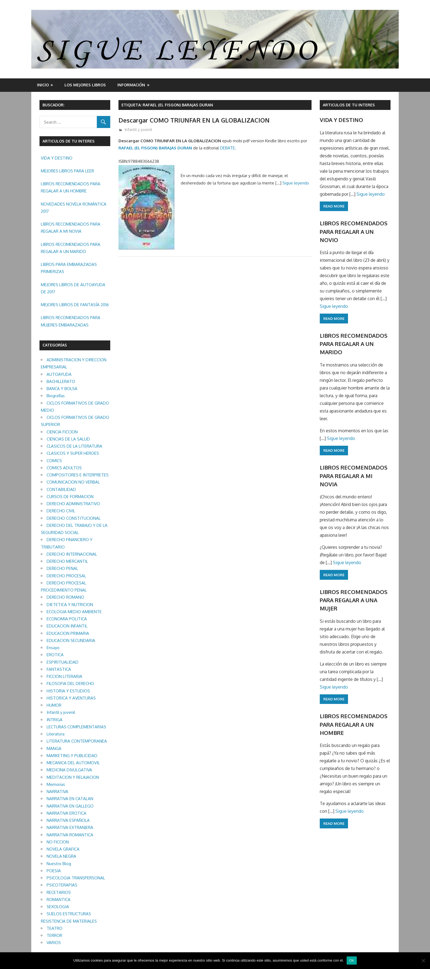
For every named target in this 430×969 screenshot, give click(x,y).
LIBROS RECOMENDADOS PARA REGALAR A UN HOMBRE (70, 187)
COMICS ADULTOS (64, 467)
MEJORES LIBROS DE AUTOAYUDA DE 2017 (73, 288)
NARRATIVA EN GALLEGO (70, 806)
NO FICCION (58, 842)
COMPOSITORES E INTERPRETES (78, 475)
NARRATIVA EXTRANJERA (70, 827)
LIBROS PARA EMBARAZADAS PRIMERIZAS (69, 268)
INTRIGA (55, 719)
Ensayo (53, 647)
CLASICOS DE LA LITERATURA (74, 446)
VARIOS (54, 942)
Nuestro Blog (59, 863)
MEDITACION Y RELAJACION (73, 777)
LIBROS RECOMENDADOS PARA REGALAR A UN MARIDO (70, 248)
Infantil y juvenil (138, 129)
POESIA (54, 870)
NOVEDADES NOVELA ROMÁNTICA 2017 (73, 207)
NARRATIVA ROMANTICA (70, 834)
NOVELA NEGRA (61, 856)
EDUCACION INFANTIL (67, 626)
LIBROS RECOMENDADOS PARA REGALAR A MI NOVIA (70, 227)
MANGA (54, 748)
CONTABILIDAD (61, 489)
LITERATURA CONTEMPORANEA (77, 741)
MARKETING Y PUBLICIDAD (72, 755)
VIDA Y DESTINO (56, 158)
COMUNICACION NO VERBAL (73, 482)
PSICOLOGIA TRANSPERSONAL (76, 877)
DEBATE (227, 147)
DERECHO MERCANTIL (67, 561)
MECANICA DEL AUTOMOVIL (73, 762)
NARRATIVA (57, 791)
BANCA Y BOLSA (62, 388)
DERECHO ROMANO (65, 597)
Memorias (56, 784)
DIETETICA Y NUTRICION (70, 604)
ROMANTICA (58, 899)
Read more (333, 206)
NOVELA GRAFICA (63, 849)
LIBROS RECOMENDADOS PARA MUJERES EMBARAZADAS (70, 321)
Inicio (43, 85)
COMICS (54, 460)
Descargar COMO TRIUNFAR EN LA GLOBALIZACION (194, 120)
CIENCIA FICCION (62, 431)
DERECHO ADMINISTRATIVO (73, 503)
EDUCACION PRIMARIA (68, 633)
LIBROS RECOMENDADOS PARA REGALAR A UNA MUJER (353, 600)
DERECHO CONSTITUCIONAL (74, 518)
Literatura (55, 734)
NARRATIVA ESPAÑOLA (68, 820)
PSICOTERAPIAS (62, 885)
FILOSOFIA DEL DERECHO (70, 683)
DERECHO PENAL (62, 568)
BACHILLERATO (61, 381)
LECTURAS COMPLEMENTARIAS (76, 726)
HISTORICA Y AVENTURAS (71, 698)
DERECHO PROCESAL (66, 575)
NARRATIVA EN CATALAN (70, 798)
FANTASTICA (59, 669)
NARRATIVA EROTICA (66, 813)
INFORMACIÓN (131, 85)
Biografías (56, 395)
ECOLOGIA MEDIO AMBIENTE (74, 611)
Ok (351, 960)
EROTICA (55, 654)
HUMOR (54, 705)
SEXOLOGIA (58, 906)
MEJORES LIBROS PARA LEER (67, 171)
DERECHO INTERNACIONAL (72, 554)
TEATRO (55, 928)
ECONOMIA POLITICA (67, 618)
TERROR (54, 935)
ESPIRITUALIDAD (62, 662)
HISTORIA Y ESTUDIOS (68, 691)
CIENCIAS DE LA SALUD (68, 439)
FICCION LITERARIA (64, 676)
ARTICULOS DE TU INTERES (349, 105)
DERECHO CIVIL (61, 510)
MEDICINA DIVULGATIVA (69, 769)
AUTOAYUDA (59, 374)
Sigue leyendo (295, 183)
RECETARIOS (59, 892)
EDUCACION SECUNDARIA (71, 640)
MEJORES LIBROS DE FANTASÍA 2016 (75, 304)
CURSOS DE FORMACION (70, 496)
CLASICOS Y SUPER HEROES (73, 453)
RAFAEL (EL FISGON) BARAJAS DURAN (155, 147)
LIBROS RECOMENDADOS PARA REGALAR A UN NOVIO (353, 231)
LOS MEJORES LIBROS (85, 85)
